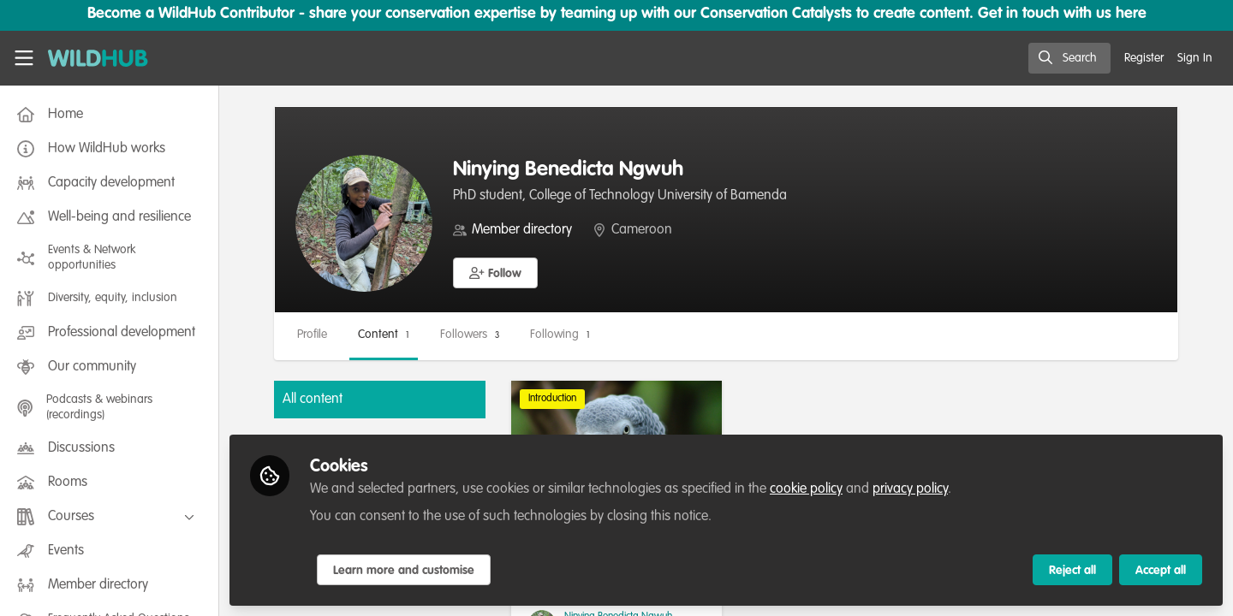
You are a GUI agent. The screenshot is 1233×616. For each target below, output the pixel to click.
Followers (469, 335)
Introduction (552, 399)
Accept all (1160, 571)
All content (312, 399)
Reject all (1072, 571)
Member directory (522, 230)
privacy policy (910, 489)
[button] (495, 273)
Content (383, 335)
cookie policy (806, 489)
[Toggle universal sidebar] (24, 58)
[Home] (98, 58)
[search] (1069, 58)
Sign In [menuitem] (1194, 58)
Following (560, 335)
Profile (312, 335)
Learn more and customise (403, 571)
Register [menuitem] (1144, 58)
